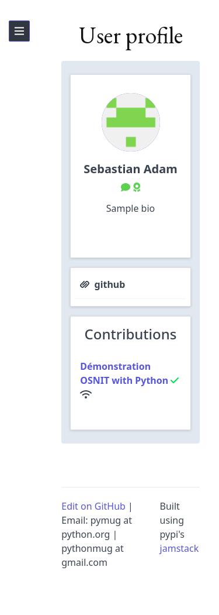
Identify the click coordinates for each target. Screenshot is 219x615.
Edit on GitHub (93, 506)
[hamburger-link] (19, 31)
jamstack (179, 548)
